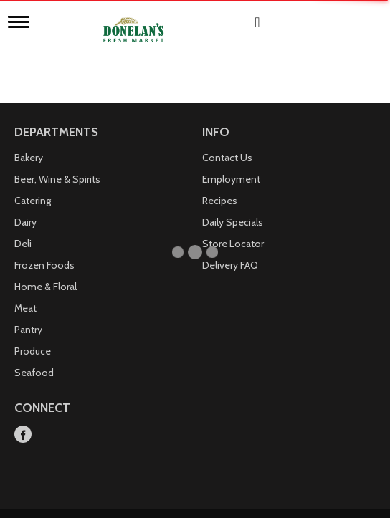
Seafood (34, 357)
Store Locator (233, 228)
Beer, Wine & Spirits (57, 164)
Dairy (25, 207)
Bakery (28, 142)
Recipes (219, 185)
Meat (25, 293)
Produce (32, 336)
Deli (23, 228)
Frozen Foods (44, 250)
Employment (231, 164)
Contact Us (227, 142)
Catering (32, 185)
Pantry (28, 314)
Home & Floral (45, 271)
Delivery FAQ (230, 250)
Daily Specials (232, 207)
